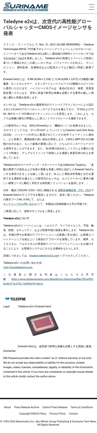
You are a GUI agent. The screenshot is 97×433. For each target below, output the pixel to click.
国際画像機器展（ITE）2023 (74, 190)
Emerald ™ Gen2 (15, 58)
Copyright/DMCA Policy (32, 413)
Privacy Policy (58, 413)
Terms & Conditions (82, 407)
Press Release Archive (26, 407)
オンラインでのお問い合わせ (20, 204)
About (7, 407)
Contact (73, 413)
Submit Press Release (54, 407)
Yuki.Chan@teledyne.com (17, 267)
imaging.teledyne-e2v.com (44, 255)
